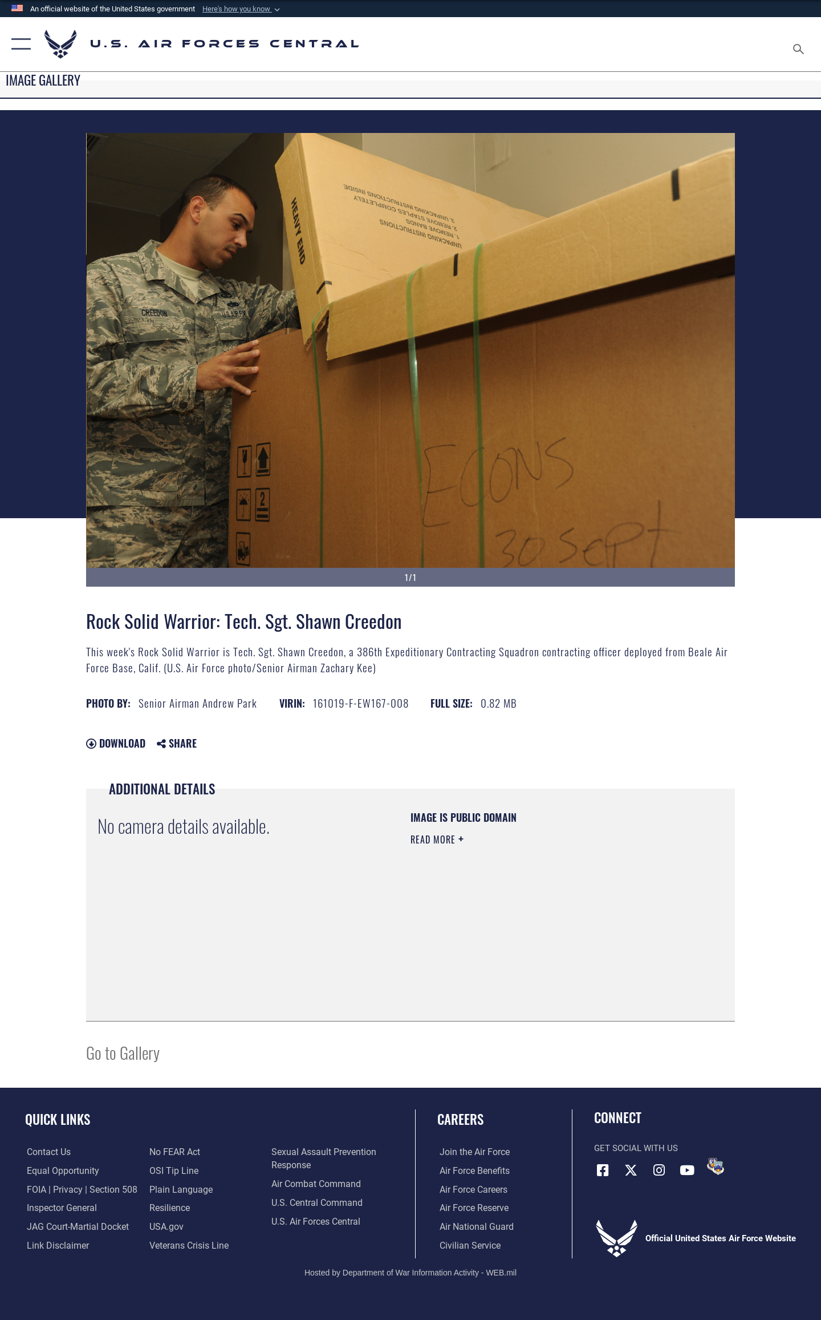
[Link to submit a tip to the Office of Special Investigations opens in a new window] (171, 1170)
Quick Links (57, 1119)
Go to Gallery (123, 1052)
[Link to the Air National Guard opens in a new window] (472, 1227)
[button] (242, 9)
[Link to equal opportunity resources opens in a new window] (59, 1170)
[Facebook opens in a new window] (602, 1169)
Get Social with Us (636, 1148)
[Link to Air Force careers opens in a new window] (470, 1189)
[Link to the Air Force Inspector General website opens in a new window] (58, 1208)
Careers (460, 1119)
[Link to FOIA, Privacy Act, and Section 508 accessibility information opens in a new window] (77, 1189)
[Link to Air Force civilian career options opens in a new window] (466, 1245)
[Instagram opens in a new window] (659, 1169)
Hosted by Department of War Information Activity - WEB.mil (410, 1272)
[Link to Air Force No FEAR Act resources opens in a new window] (173, 1152)
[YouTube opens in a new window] (687, 1169)
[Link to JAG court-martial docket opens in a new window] (74, 1227)
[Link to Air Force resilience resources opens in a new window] (168, 1208)
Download (115, 743)
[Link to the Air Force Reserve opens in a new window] (471, 1208)
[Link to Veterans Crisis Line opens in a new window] (187, 1245)
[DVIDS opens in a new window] (715, 1166)
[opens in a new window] (177, 1189)
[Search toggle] (800, 44)
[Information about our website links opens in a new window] (54, 1245)
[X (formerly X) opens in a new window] (631, 1169)
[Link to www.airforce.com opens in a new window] (471, 1152)
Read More (434, 839)
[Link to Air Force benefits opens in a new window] (471, 1170)
